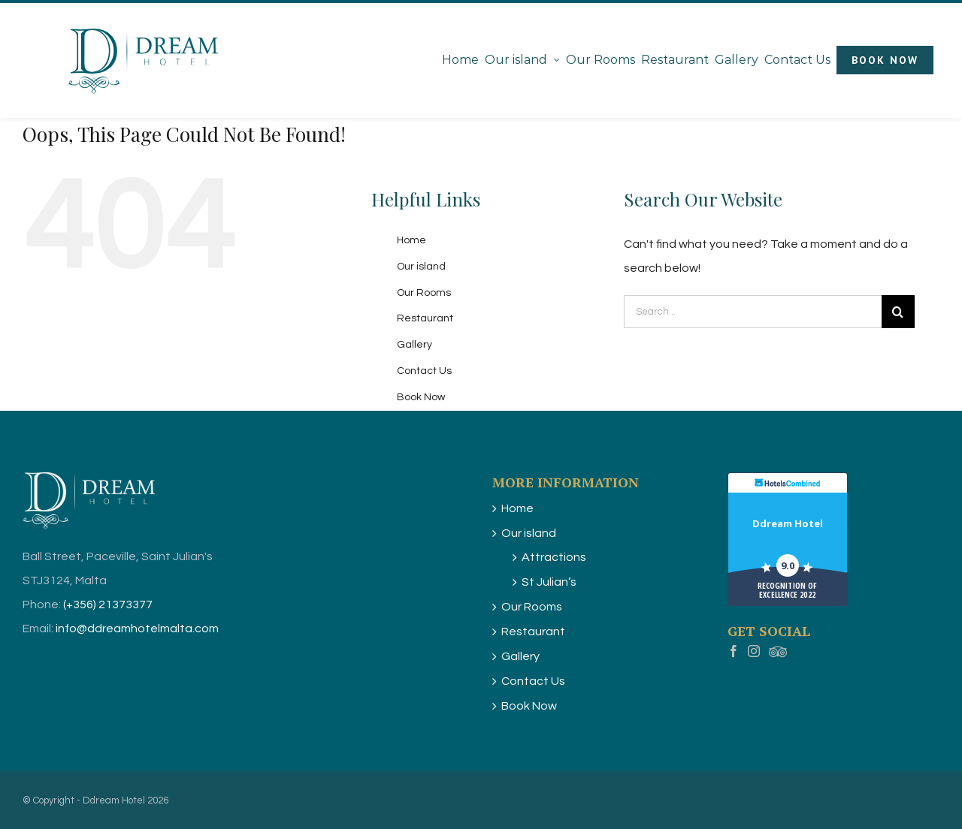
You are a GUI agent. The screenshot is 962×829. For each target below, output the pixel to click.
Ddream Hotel (787, 523)
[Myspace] (778, 653)
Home (411, 240)
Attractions (554, 557)
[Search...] (753, 311)
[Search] (898, 311)
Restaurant (425, 318)
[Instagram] (754, 653)
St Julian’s (549, 582)
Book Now (421, 397)
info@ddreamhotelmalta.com (137, 629)
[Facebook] (734, 653)
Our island (421, 266)
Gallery (414, 344)
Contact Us (424, 371)
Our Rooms (424, 293)
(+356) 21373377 (108, 604)
